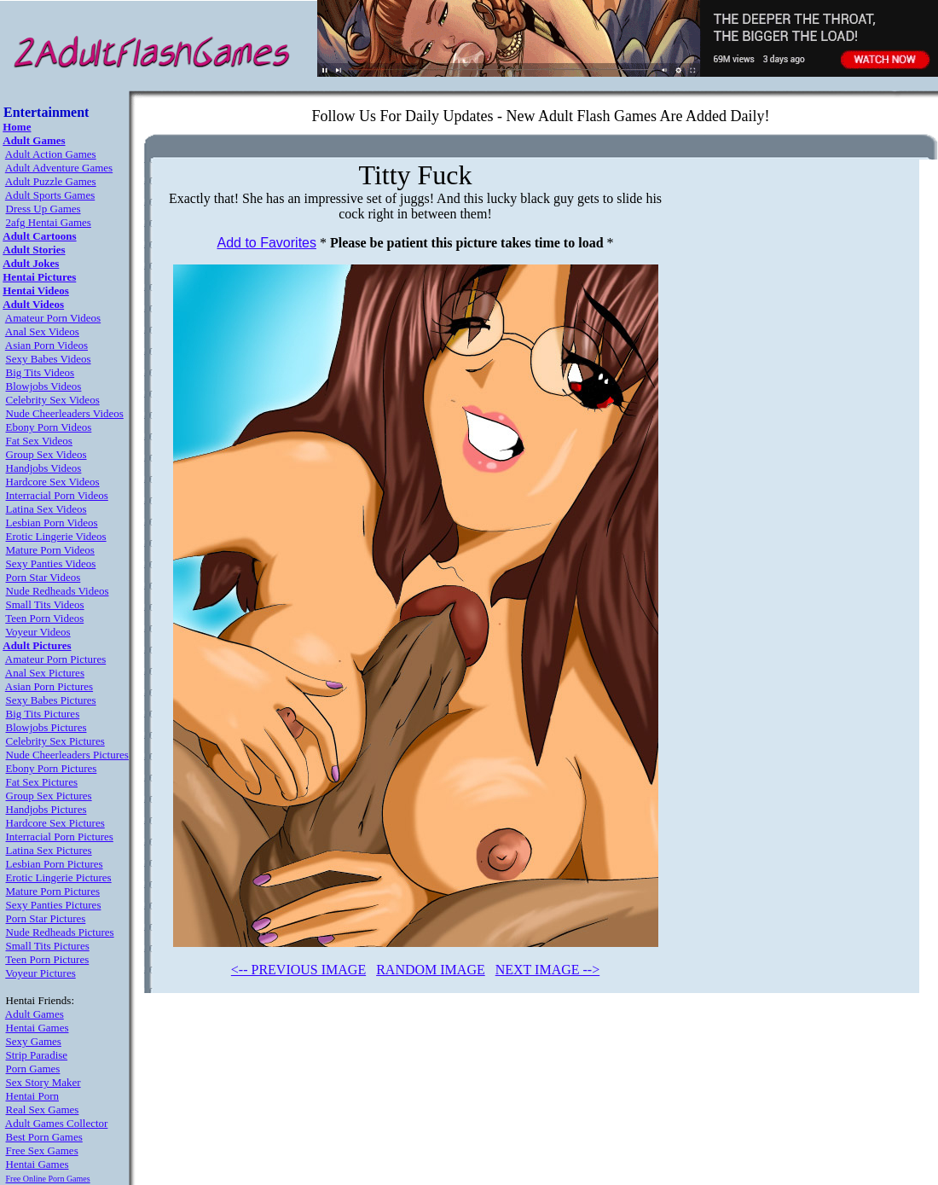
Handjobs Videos (44, 468)
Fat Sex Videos (39, 440)
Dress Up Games (43, 208)
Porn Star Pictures (46, 918)
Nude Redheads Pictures (60, 932)
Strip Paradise (37, 1054)
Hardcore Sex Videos (53, 481)
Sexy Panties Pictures (53, 904)
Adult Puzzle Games (50, 181)
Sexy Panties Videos (51, 563)
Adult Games (34, 1014)
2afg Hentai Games (48, 222)
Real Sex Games (42, 1109)
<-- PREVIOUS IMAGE (298, 969)
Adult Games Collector (56, 1123)
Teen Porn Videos (44, 618)
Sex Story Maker (43, 1082)
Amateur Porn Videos (53, 317)
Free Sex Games (42, 1150)
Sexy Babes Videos (48, 358)
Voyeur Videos (37, 631)
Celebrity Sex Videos (53, 399)
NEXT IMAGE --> (547, 969)
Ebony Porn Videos (49, 427)
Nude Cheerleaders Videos (65, 413)
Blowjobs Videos (44, 386)
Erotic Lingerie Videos (56, 536)
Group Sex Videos (46, 454)
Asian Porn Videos (46, 345)
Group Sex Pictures (49, 795)
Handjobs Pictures (46, 809)
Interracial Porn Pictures (59, 836)
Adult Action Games (50, 154)
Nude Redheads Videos (57, 590)
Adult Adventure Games (59, 167)
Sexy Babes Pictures (51, 700)
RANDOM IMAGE (430, 969)
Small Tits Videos (45, 604)
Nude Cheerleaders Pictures (67, 754)
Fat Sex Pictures (42, 781)
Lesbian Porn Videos (52, 522)
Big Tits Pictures (43, 713)
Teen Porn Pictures (47, 959)
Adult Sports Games (50, 195)
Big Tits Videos (40, 372)
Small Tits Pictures (48, 945)
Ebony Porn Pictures (51, 768)
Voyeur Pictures (40, 973)
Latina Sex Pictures (49, 850)
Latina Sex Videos (46, 508)
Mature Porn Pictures (53, 891)
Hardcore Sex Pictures (55, 822)
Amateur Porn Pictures (55, 659)
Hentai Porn (32, 1095)
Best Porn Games (44, 1136)
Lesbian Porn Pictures (54, 863)
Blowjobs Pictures (46, 727)
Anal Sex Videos (42, 331)
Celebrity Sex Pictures (55, 741)
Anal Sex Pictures (44, 672)
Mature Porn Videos (50, 549)
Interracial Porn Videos (57, 495)
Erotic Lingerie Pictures (59, 877)
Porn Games (33, 1068)
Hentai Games (37, 1027)
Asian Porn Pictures (49, 686)
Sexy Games (33, 1041)
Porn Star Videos (43, 577)
